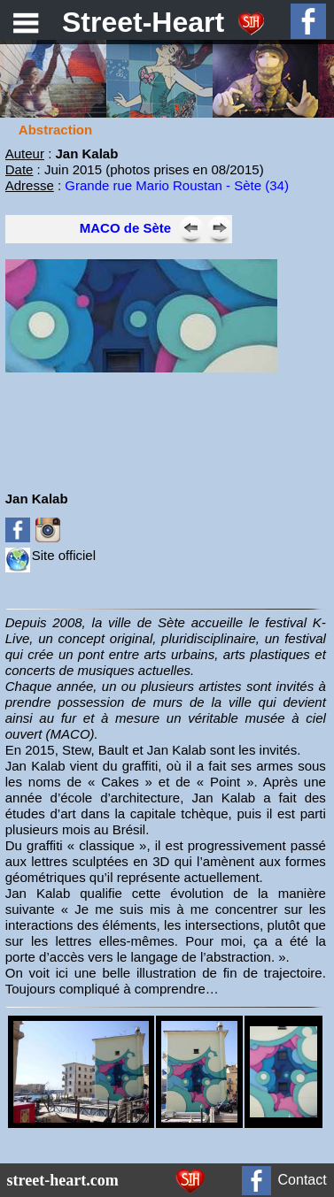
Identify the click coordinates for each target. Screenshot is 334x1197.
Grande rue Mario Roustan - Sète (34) (177, 185)
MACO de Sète (125, 227)
